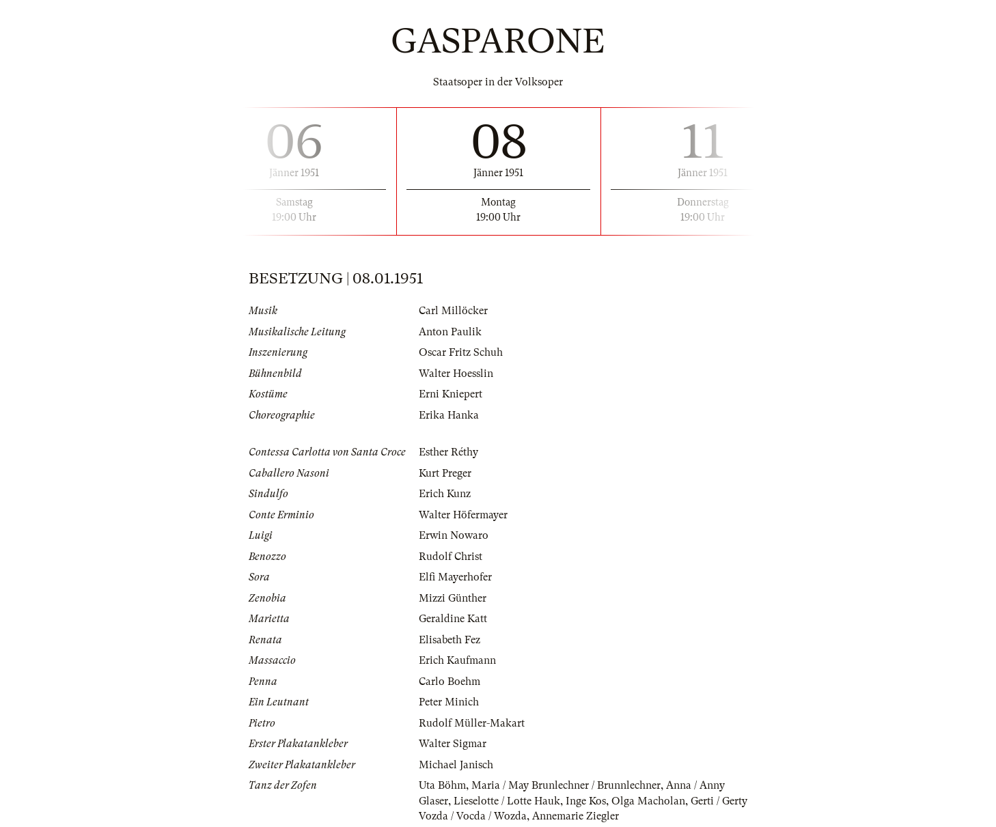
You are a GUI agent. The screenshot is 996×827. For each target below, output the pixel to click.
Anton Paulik (450, 332)
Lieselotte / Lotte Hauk (507, 801)
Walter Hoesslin (456, 373)
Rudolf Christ (450, 556)
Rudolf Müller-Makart (472, 723)
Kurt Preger (445, 473)
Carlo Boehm (449, 681)
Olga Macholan (648, 801)
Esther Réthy (448, 452)
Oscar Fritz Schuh (461, 352)
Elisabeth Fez (449, 640)
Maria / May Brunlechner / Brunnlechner (566, 785)
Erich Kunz (445, 494)
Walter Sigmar (452, 744)
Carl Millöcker (453, 311)
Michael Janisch (456, 765)
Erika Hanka (449, 415)
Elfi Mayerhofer (455, 577)
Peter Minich (449, 702)
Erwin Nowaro (453, 535)
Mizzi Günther (452, 598)
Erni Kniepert (450, 394)
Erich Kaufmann (457, 660)
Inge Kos (586, 801)
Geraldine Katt (453, 619)
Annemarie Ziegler (575, 816)
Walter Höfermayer (463, 515)
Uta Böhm (442, 785)
